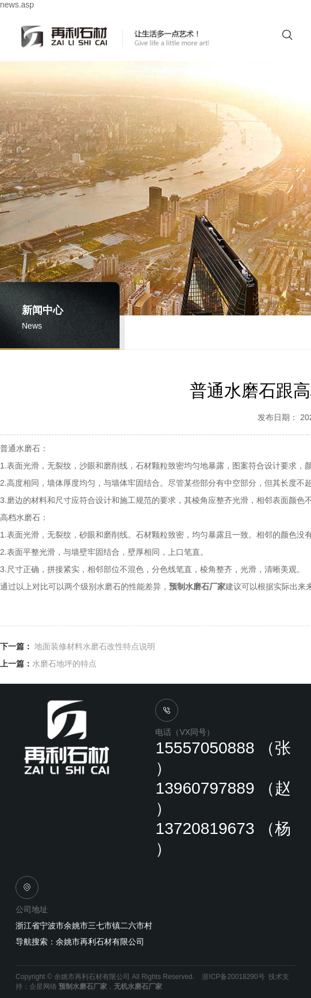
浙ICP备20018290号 (233, 977)
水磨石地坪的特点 (64, 663)
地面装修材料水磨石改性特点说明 (93, 646)
